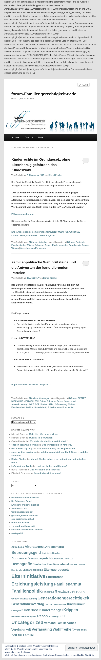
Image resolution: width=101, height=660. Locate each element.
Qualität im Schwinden (40, 437)
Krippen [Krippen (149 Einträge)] (70, 610)
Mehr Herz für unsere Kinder (43, 434)
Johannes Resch (43, 245)
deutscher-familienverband (25, 497)
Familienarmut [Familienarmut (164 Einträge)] (67, 584)
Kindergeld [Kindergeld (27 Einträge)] (16, 611)
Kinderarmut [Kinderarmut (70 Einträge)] (76, 604)
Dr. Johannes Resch (21, 501)
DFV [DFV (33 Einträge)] (72, 564)
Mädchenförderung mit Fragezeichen (55, 448)
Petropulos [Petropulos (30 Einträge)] (31, 616)
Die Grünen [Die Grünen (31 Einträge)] (79, 564)
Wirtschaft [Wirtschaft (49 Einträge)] (80, 629)
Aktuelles (42, 242)
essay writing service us (24, 452)
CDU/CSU (29, 401)
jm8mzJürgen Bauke (22, 466)
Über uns (29, 137)
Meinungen (44, 398)
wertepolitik (17, 533)
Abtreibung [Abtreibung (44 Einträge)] (17, 547)
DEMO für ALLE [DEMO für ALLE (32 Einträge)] (65, 559)
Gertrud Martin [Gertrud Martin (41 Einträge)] (53, 604)
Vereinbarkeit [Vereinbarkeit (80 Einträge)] (21, 629)
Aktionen (16, 137)
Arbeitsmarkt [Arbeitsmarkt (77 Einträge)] (54, 546)
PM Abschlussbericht (22, 214)
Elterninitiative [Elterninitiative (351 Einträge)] (28, 576)
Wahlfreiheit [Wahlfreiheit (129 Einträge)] (63, 629)
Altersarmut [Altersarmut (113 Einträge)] (35, 546)
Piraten (44, 404)
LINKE (31, 404)
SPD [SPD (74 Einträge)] (61, 616)
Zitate (40, 137)
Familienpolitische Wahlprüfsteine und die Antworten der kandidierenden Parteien (43, 267)
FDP (37, 401)
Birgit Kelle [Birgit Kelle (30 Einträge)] (47, 553)
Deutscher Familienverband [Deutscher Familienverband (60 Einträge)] (51, 564)
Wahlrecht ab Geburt (36, 407)
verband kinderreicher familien (27, 529)
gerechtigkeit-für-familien (24, 515)
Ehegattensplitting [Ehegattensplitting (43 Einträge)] (33, 570)
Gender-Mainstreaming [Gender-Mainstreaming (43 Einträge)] (24, 598)
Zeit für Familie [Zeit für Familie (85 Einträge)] (22, 635)
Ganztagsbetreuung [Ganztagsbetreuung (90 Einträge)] (70, 591)
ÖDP (37, 404)
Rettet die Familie (20, 522)
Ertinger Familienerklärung (25, 505)
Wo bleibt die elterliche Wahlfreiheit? (49, 441)
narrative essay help (21, 448)
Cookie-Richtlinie (85, 655)
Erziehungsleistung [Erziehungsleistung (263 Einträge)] (32, 583)
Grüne (43, 401)
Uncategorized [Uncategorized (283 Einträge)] (27, 622)
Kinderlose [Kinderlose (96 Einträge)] (30, 610)
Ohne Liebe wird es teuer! (47, 473)
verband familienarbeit (23, 526)
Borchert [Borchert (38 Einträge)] (56, 553)
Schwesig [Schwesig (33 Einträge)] (53, 616)
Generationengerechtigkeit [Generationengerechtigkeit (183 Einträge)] (63, 598)
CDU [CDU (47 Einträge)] (55, 558)
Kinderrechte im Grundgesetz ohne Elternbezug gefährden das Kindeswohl (40, 164)
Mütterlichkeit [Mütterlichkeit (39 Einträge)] (18, 616)
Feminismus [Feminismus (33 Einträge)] (48, 592)
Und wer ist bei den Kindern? (57, 445)
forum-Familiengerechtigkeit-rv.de (43, 94)
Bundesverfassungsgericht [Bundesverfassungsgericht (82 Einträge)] (31, 558)
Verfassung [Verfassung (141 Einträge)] (42, 629)
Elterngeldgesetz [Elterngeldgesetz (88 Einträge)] (56, 569)
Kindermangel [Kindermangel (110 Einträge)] (51, 610)
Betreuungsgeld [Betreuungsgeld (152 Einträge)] (26, 552)
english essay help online (24, 445)
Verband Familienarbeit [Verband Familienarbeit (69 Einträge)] (60, 623)
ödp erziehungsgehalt (22, 519)
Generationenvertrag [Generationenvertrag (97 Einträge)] (27, 604)
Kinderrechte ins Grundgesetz (66, 245)
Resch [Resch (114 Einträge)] (42, 616)
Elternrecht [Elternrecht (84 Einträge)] (54, 577)
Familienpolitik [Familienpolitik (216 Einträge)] (26, 591)
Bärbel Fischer (55, 175)
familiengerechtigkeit (22, 512)
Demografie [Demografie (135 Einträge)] (21, 564)
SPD (50, 404)
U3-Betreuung (60, 404)
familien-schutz (19, 508)
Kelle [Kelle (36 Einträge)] (63, 604)
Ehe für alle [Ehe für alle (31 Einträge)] (16, 570)
